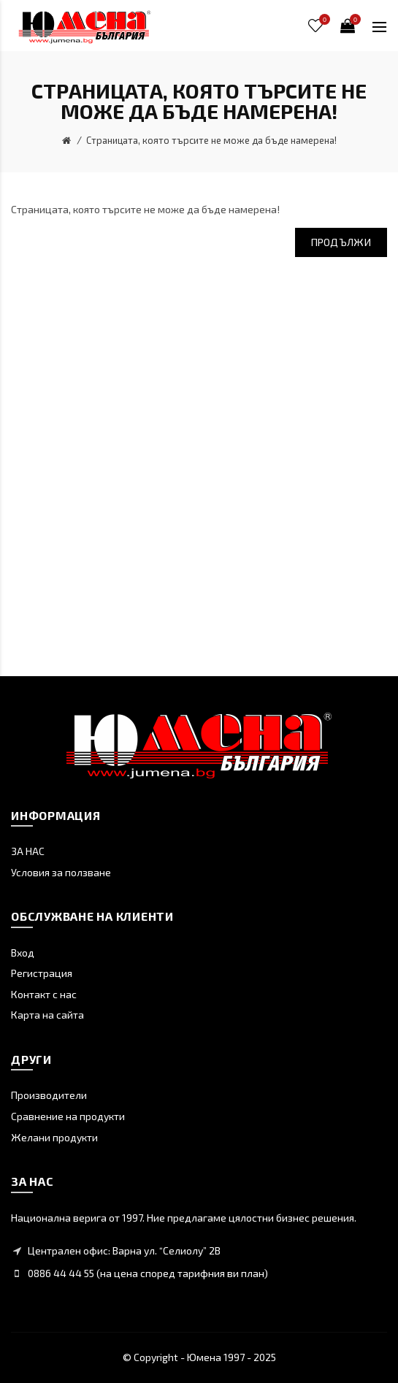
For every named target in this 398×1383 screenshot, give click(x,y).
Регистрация (41, 973)
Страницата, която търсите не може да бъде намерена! (211, 140)
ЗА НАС (28, 851)
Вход (22, 952)
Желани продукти (54, 1137)
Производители (49, 1095)
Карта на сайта (47, 1014)
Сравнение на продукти (68, 1116)
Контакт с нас (44, 994)
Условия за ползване (61, 872)
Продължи (341, 242)
